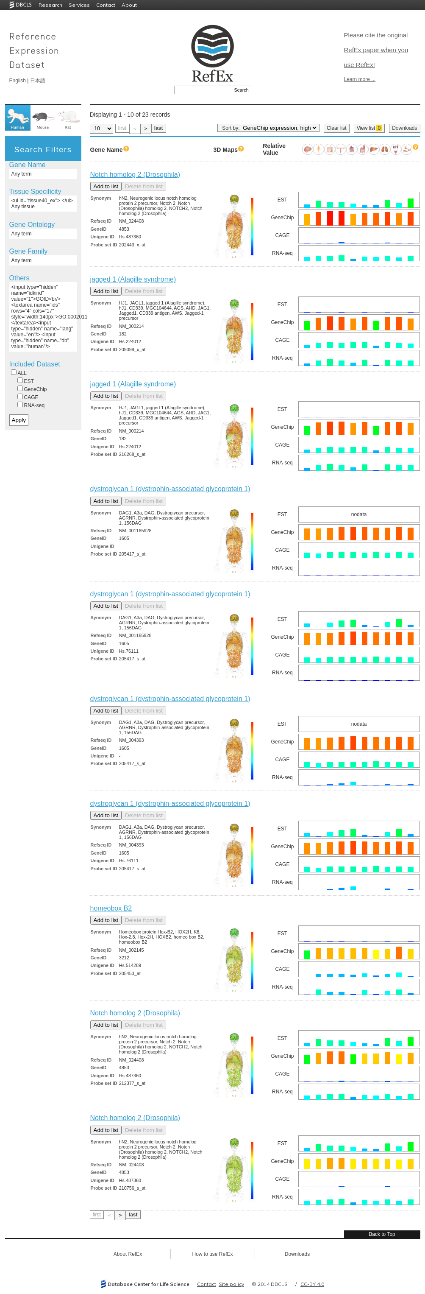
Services (79, 5)
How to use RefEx (212, 1254)
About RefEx (128, 1254)
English (17, 81)
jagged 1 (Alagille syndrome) (133, 279)
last (158, 128)
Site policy (231, 1284)
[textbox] (203, 90)
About (129, 5)
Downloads (404, 128)
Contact (105, 5)
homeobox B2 (111, 908)
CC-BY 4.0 (312, 1284)
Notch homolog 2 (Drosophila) (135, 174)
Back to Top (382, 1234)
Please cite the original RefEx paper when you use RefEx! (376, 49)
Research (50, 5)
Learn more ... (360, 79)
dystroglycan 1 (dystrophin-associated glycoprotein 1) (170, 488)
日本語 (37, 81)
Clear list (337, 128)
